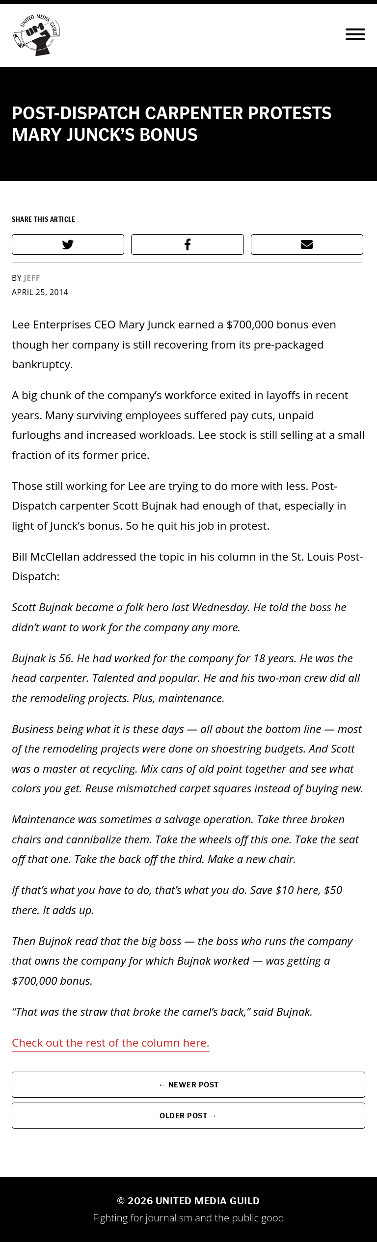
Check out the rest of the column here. (111, 1042)
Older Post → (188, 1115)
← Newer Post (188, 1084)
